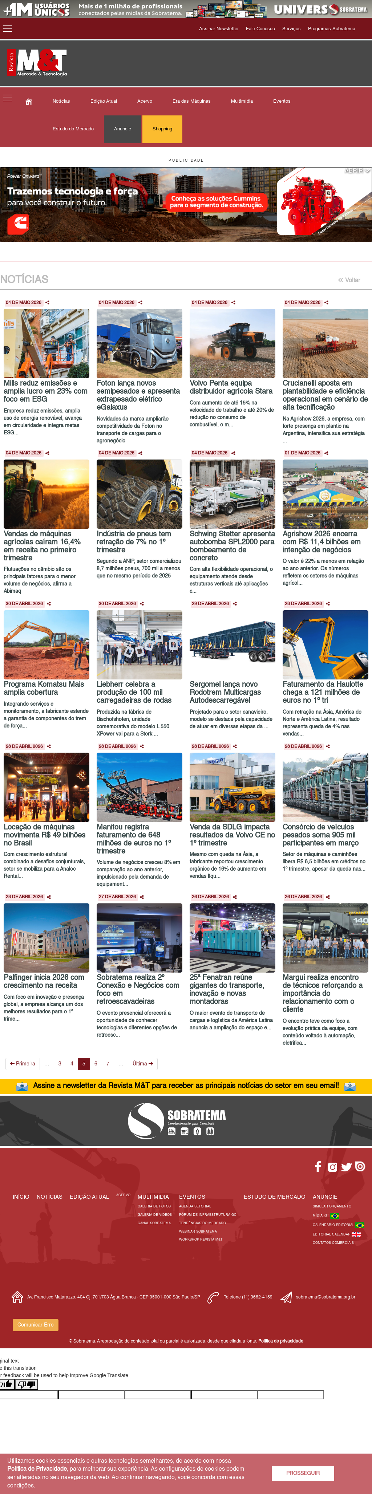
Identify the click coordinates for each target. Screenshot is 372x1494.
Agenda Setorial (195, 1206)
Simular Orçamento (332, 1206)
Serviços (291, 29)
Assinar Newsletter (219, 29)
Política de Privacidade (37, 1469)
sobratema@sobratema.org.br (325, 1297)
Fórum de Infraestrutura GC (207, 1215)
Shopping (162, 129)
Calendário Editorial (334, 1225)
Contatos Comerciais (333, 1243)
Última (143, 1064)
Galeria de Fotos (154, 1206)
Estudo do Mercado (73, 129)
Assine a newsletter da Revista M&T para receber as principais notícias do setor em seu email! (186, 1086)
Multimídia (242, 101)
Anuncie (122, 129)
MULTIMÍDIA (153, 1197)
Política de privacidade (280, 1341)
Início (21, 1197)
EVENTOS (192, 1197)
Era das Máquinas (192, 101)
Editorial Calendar (332, 1234)
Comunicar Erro (35, 1325)
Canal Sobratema (154, 1223)
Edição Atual (103, 101)
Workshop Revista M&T (201, 1239)
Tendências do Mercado (202, 1223)
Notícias (61, 101)
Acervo (144, 101)
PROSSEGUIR (303, 1473)
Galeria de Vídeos (155, 1215)
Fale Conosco (260, 29)
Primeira (22, 1064)
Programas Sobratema (331, 29)
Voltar (349, 280)
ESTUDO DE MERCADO (275, 1197)
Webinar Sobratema (198, 1231)
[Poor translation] (26, 1384)
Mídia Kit (321, 1215)
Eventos (282, 101)
